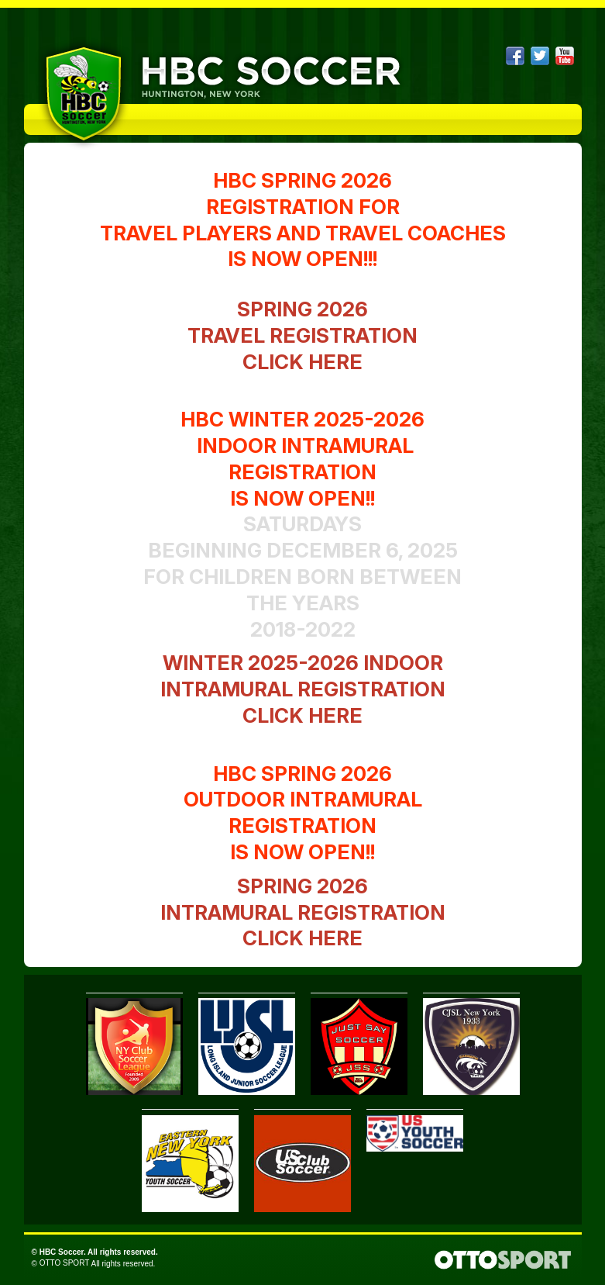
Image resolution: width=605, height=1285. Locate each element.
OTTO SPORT (65, 1263)
